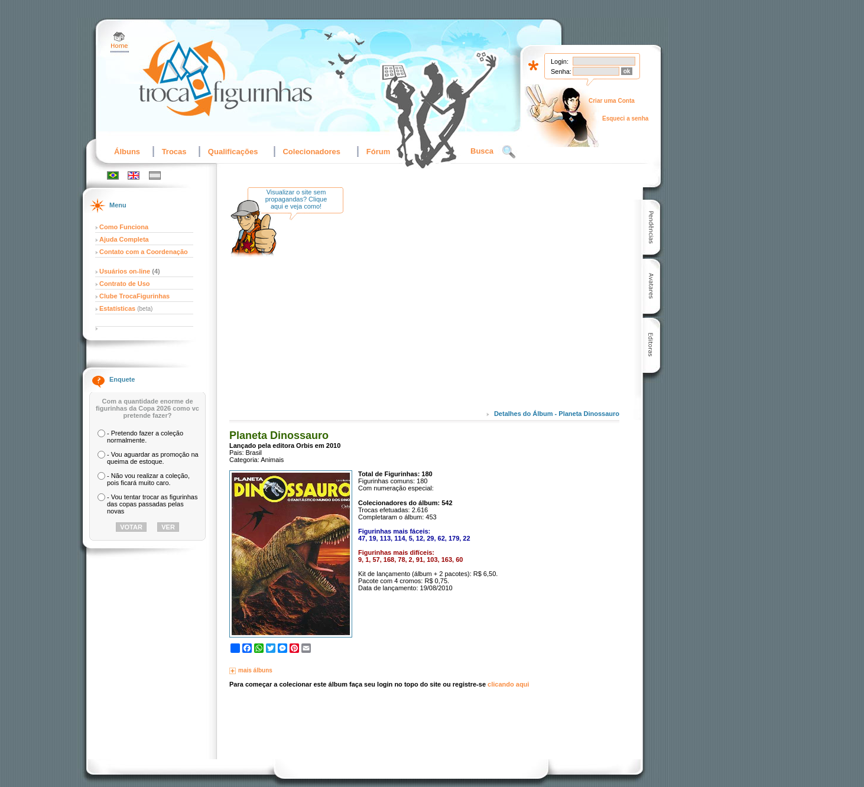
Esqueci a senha (625, 118)
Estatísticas (118, 308)
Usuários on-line (124, 271)
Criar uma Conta (612, 100)
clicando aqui (508, 684)
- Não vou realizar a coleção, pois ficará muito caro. (148, 479)
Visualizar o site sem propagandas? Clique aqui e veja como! (296, 199)
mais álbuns (255, 670)
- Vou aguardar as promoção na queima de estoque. (153, 458)
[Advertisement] (450, 306)
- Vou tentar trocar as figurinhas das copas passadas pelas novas (152, 504)
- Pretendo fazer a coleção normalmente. (145, 437)
